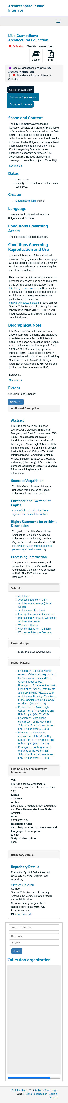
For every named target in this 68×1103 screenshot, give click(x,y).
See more (15, 165)
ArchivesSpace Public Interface (26, 8)
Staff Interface (19, 1090)
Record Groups (20, 643)
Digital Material (20, 662)
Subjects (16, 588)
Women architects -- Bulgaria (34, 628)
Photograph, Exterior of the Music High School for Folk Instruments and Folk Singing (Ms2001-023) (37, 689)
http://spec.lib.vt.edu (22, 885)
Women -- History (28, 625)
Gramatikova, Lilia (25, 200)
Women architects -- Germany (35, 632)
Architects (23, 596)
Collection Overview (20, 89)
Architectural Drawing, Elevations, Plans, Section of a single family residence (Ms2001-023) (37, 700)
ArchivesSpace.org (45, 1090)
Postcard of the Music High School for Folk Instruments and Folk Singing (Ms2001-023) (36, 711)
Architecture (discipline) (31, 610)
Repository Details (22, 855)
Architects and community (32, 599)
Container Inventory (21, 104)
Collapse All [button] (16, 402)
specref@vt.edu (23, 914)
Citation (36, 55)
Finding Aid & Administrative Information (29, 770)
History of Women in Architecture (36, 614)
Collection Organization (23, 97)
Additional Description (25, 408)
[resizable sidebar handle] (34, 1078)
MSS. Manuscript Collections (34, 651)
